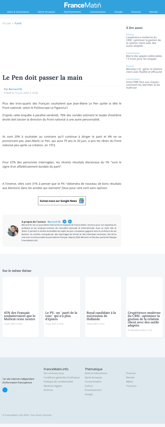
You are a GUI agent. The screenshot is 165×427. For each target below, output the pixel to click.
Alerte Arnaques (46, 11)
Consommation (98, 11)
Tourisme (131, 385)
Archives (48, 389)
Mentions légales (53, 385)
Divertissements (72, 11)
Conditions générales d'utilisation (62, 377)
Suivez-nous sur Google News (62, 200)
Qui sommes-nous (54, 373)
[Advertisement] (62, 49)
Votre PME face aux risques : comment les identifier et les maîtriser (143, 84)
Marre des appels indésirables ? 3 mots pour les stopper (144, 57)
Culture (89, 385)
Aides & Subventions (18, 11)
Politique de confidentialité (58, 381)
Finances (136, 11)
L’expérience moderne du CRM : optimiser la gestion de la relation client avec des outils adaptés (143, 42)
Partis (18, 23)
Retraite (153, 11)
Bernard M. (15, 89)
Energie (118, 11)
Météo (129, 381)
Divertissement (93, 389)
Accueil (6, 23)
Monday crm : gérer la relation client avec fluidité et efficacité (144, 70)
